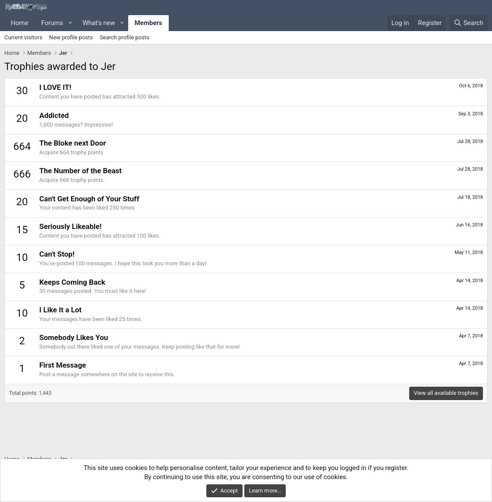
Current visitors (23, 37)
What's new (98, 23)
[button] (70, 23)
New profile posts (71, 37)
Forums (52, 23)
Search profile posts (124, 37)
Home (19, 23)
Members (148, 23)
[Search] (468, 23)
